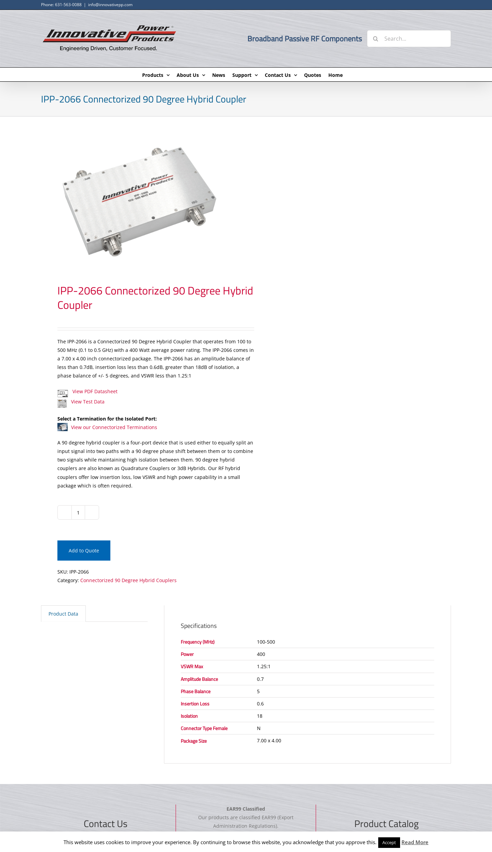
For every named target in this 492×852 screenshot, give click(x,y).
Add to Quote (84, 550)
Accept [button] (389, 842)
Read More (414, 842)
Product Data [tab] (63, 613)
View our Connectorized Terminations (107, 427)
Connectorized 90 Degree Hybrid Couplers (128, 580)
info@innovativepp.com (110, 5)
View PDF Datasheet (87, 391)
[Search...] (409, 38)
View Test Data (81, 401)
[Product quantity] (78, 512)
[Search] (375, 38)
